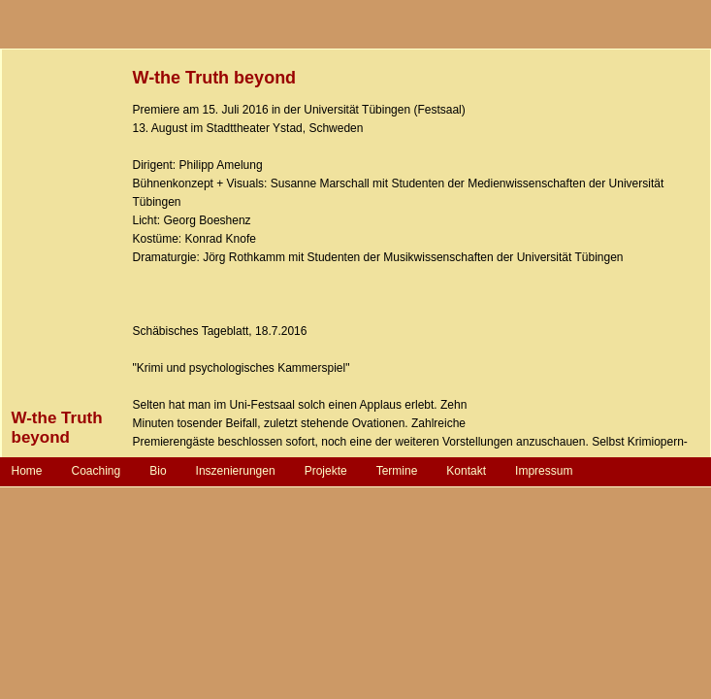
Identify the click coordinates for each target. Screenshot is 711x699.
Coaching (96, 471)
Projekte (326, 471)
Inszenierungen (235, 471)
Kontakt (466, 471)
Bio (157, 471)
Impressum (543, 471)
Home (27, 471)
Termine (397, 471)
